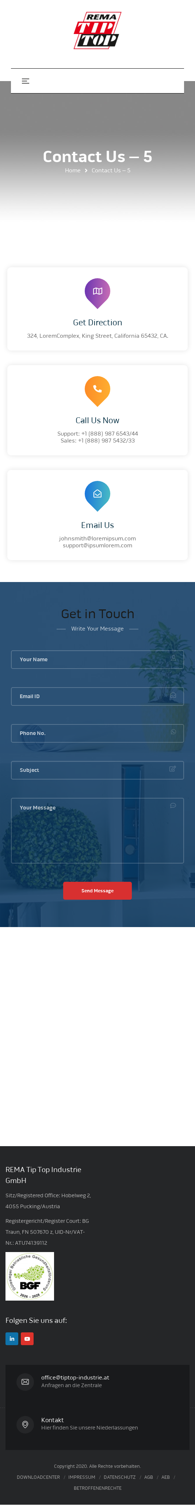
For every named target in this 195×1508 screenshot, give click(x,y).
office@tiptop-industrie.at (77, 1377)
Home (73, 170)
